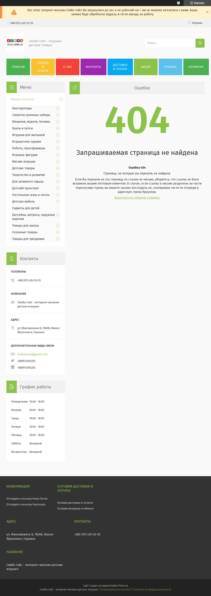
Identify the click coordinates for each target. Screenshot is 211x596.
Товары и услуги (43, 67)
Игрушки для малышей (28, 135)
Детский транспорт (25, 188)
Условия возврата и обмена (75, 508)
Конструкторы (22, 108)
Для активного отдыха (28, 181)
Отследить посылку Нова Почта (26, 498)
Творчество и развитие (28, 175)
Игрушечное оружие (26, 141)
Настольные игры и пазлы (30, 195)
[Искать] (200, 43)
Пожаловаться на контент (115, 589)
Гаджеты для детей (25, 208)
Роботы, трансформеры (28, 148)
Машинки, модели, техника (31, 121)
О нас (67, 67)
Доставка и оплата (120, 67)
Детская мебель (23, 201)
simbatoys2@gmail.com (32, 354)
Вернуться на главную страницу (137, 198)
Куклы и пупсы (22, 128)
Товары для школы (25, 225)
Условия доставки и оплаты (75, 502)
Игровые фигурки (24, 155)
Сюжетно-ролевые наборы (31, 115)
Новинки (196, 67)
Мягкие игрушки (23, 161)
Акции (146, 67)
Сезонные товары (24, 232)
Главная (18, 67)
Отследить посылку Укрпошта (25, 504)
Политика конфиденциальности (152, 589)
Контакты (93, 67)
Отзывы (170, 67)
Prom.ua (123, 585)
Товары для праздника (28, 239)
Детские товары (23, 168)
